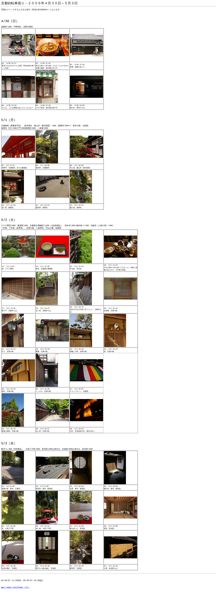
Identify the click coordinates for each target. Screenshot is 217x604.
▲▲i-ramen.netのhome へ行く (15, 598)
